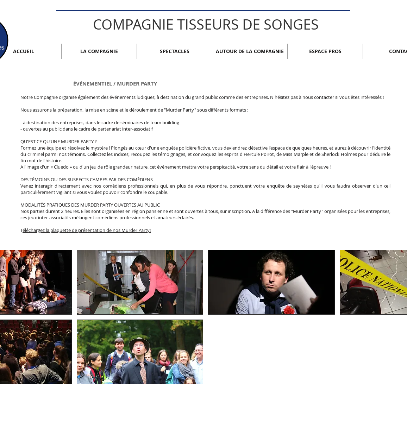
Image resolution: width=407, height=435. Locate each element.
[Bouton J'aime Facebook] (351, 405)
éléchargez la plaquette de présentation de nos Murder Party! (87, 230)
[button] (140, 352)
